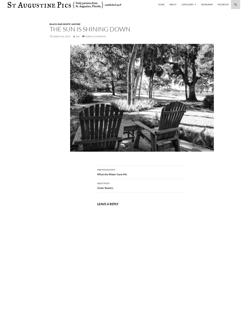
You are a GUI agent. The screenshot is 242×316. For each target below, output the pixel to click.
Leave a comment (95, 36)
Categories (187, 4)
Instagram (207, 4)
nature (76, 24)
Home (161, 4)
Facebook (223, 4)
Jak (78, 36)
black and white (60, 24)
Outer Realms (142, 185)
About (172, 4)
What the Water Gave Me (142, 172)
